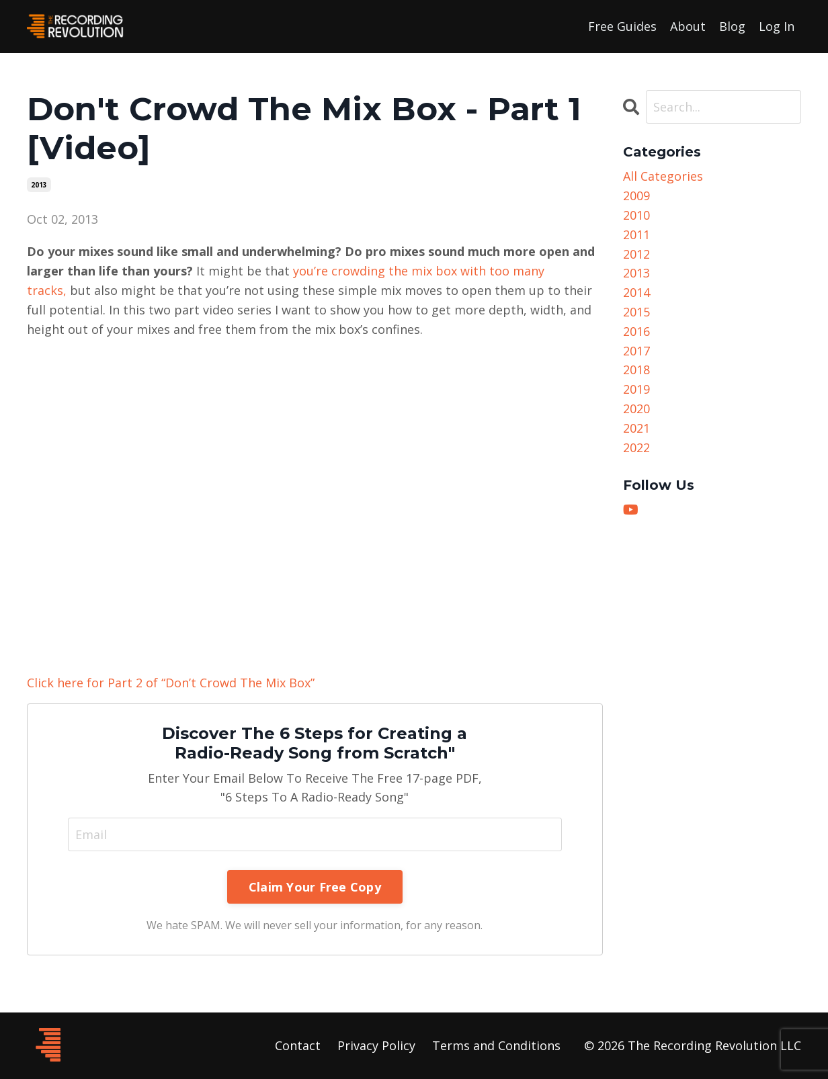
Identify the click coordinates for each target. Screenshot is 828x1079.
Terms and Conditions (496, 1045)
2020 (636, 408)
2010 (636, 215)
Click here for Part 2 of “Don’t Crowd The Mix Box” (171, 683)
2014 (636, 292)
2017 (636, 351)
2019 (636, 389)
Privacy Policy (376, 1045)
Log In (776, 26)
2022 (636, 447)
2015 (636, 312)
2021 (636, 428)
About (688, 26)
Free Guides (622, 26)
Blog (732, 26)
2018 (636, 369)
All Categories (663, 176)
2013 (39, 184)
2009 (636, 195)
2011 (636, 234)
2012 (636, 254)
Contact (298, 1045)
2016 (636, 331)
